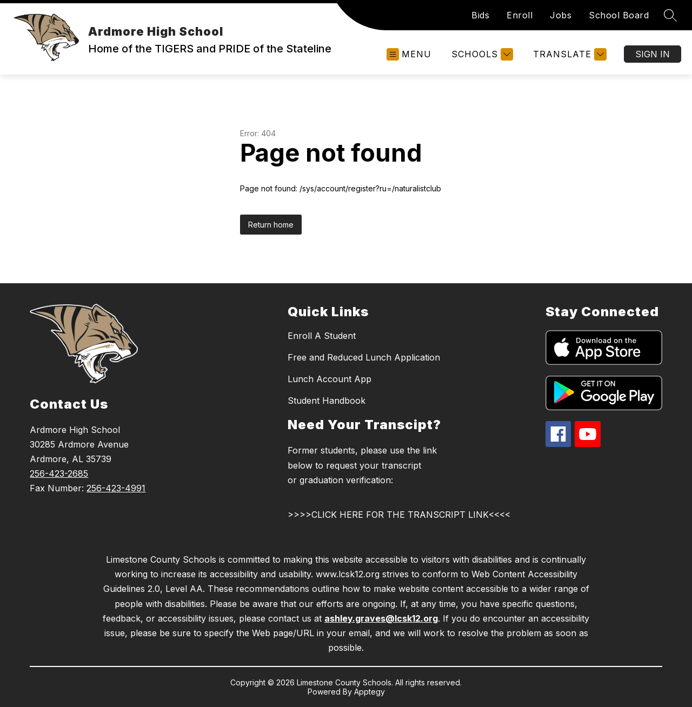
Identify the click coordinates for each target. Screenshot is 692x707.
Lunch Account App (329, 378)
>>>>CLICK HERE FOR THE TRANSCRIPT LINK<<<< (399, 514)
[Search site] (670, 15)
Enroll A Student (322, 335)
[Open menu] (409, 54)
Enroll (520, 15)
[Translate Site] (568, 54)
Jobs (560, 15)
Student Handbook (326, 400)
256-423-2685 (59, 473)
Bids (480, 15)
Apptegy (369, 691)
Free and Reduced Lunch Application (364, 357)
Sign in (652, 54)
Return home (271, 224)
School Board (619, 15)
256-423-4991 (115, 488)
